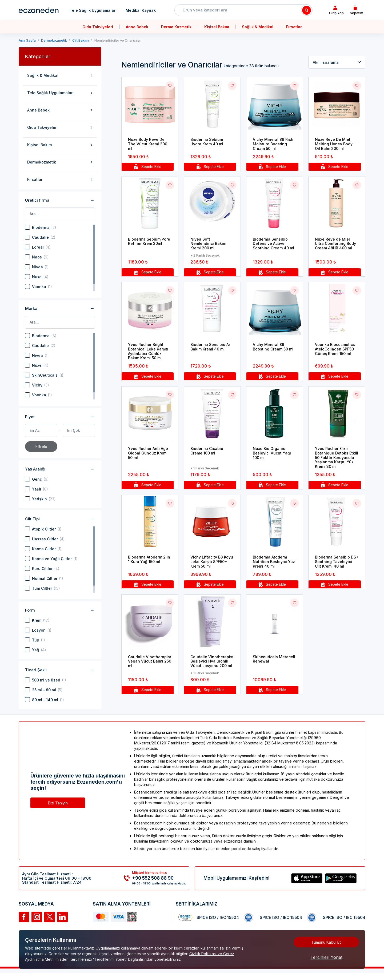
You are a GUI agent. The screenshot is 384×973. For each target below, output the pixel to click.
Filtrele (41, 446)
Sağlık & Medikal (257, 27)
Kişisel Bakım (216, 27)
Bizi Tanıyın (58, 803)
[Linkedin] (62, 917)
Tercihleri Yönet (326, 957)
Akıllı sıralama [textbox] (326, 62)
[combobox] (336, 62)
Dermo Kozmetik (176, 27)
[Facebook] (24, 917)
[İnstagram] (36, 917)
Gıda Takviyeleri (97, 27)
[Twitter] (49, 917)
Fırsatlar (294, 27)
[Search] (306, 10)
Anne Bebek (137, 27)
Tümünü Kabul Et (326, 942)
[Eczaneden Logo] (39, 10)
